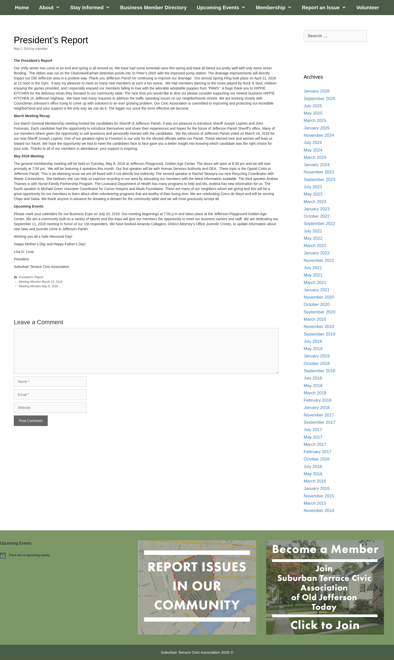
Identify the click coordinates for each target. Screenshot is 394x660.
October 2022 (317, 216)
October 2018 (317, 363)
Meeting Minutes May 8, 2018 (38, 286)
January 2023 (317, 209)
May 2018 (313, 385)
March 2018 (315, 393)
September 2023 (319, 179)
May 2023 (313, 194)
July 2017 (313, 429)
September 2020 (319, 312)
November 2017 (319, 415)
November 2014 (319, 510)
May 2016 (313, 474)
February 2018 (318, 400)
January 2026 (317, 91)
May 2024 (313, 150)
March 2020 (315, 319)
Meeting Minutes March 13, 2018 (40, 282)
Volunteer (367, 7)
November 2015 (319, 496)
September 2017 (319, 422)
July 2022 (313, 231)
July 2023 (313, 186)
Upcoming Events (224, 7)
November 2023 (319, 172)
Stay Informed (92, 7)
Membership (276, 7)
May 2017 (313, 437)
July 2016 (313, 466)
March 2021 (315, 282)
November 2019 (319, 326)
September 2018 (319, 370)
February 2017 (318, 451)
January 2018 (317, 407)
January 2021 (317, 290)
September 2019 (319, 334)
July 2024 (313, 142)
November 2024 (319, 135)
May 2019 (313, 348)
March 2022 (315, 245)
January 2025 (317, 128)
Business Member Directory (153, 7)
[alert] (64, 555)
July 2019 (313, 341)
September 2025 (319, 98)
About (52, 7)
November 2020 (319, 297)
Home (22, 7)
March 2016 (315, 481)
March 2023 (315, 201)
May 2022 (313, 238)
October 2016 (317, 459)
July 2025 (313, 106)
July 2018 (313, 378)
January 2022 (317, 253)
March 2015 (315, 503)
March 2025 (315, 120)
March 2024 (315, 157)
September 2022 (319, 223)
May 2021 (313, 275)
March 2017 (315, 444)
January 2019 (317, 356)
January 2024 (317, 164)
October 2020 (317, 304)
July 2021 (313, 267)
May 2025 (313, 113)
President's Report (31, 277)
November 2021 (319, 260)
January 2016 (317, 488)
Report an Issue (326, 7)
